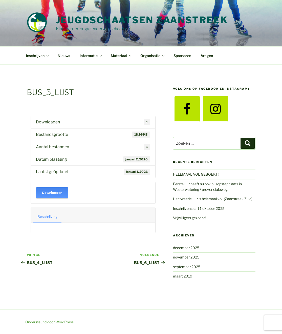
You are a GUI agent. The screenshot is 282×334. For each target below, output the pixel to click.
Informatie (91, 55)
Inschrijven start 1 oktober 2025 (199, 208)
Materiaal (121, 55)
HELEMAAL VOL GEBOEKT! (196, 174)
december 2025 (186, 248)
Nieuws (64, 55)
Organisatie (152, 55)
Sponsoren (182, 55)
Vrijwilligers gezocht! (189, 218)
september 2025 (186, 267)
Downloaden (52, 193)
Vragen (207, 55)
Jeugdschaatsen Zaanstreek (142, 20)
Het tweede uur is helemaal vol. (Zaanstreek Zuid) (212, 199)
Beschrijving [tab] (47, 216)
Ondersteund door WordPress (49, 322)
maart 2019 (182, 276)
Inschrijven (37, 55)
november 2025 (186, 257)
